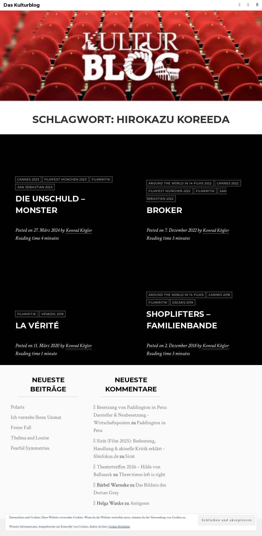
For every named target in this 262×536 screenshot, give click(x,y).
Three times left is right (142, 474)
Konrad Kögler (79, 230)
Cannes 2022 (228, 183)
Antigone (139, 503)
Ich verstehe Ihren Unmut (36, 417)
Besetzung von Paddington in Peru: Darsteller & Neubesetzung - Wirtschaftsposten (130, 415)
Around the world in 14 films (176, 295)
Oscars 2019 (182, 303)
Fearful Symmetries (30, 448)
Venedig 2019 (52, 314)
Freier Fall (21, 427)
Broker (164, 210)
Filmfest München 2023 (65, 179)
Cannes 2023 (28, 179)
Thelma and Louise (30, 437)
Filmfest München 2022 (170, 191)
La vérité (38, 326)
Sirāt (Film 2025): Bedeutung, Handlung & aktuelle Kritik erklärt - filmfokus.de (129, 449)
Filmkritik (101, 179)
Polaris (17, 407)
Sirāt (130, 456)
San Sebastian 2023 (35, 187)
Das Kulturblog (22, 5)
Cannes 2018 (219, 295)
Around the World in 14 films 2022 (180, 183)
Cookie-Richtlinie (119, 527)
